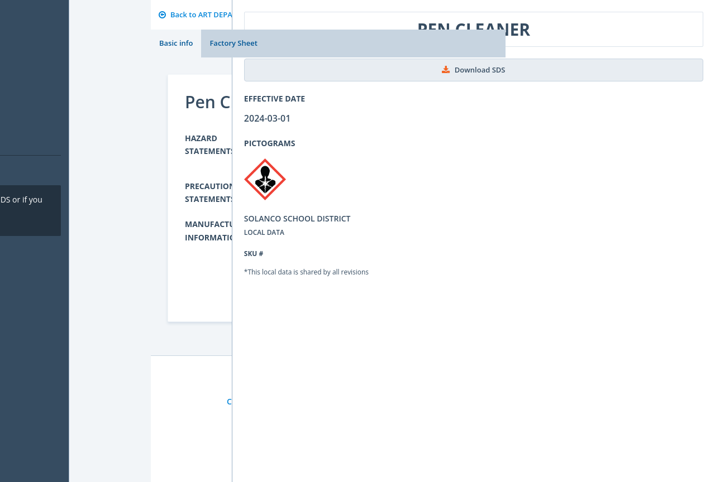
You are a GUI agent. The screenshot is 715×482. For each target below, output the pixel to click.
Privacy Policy (306, 401)
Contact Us (247, 401)
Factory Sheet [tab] (233, 43)
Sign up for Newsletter (387, 401)
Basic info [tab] (176, 43)
